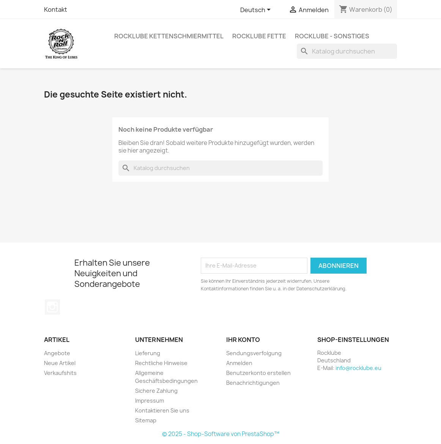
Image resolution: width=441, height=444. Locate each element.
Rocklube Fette (259, 36)
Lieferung (147, 353)
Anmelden (239, 363)
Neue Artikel (60, 363)
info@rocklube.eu (358, 368)
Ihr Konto (243, 339)
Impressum (149, 400)
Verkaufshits (60, 372)
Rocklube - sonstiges (332, 36)
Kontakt (55, 9)
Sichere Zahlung (156, 390)
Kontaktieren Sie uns (162, 410)
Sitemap (145, 420)
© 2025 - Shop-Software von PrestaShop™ (220, 434)
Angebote (57, 353)
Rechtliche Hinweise (161, 363)
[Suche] (347, 51)
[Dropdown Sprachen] (256, 10)
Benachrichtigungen (253, 382)
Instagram (52, 307)
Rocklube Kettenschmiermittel (169, 36)
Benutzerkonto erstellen (258, 372)
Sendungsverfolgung (254, 353)
